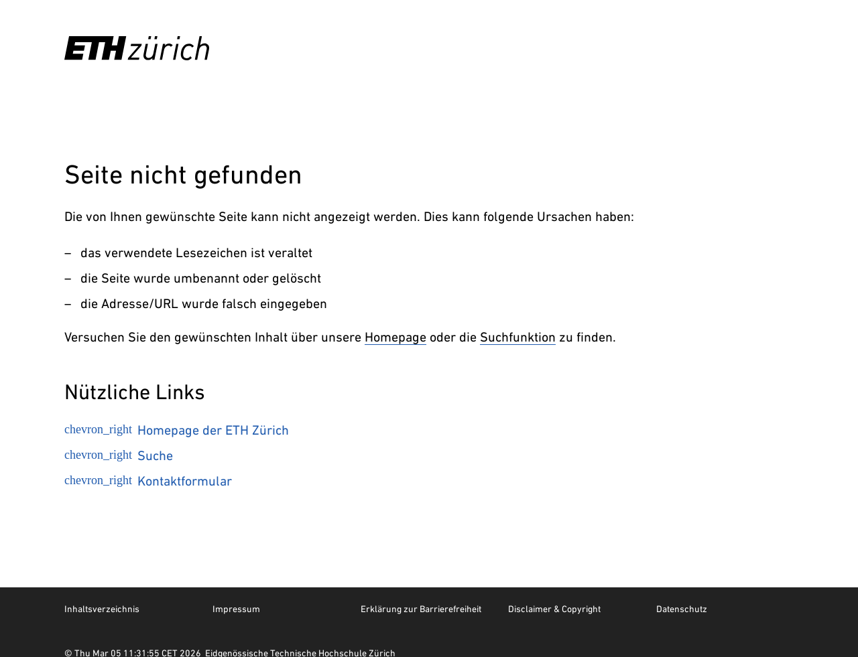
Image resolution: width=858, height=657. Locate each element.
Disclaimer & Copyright (554, 608)
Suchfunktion (518, 337)
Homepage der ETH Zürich (176, 430)
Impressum (236, 608)
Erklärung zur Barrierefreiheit (421, 608)
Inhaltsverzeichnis (101, 608)
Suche (118, 455)
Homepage (395, 337)
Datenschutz (681, 608)
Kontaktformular (148, 480)
